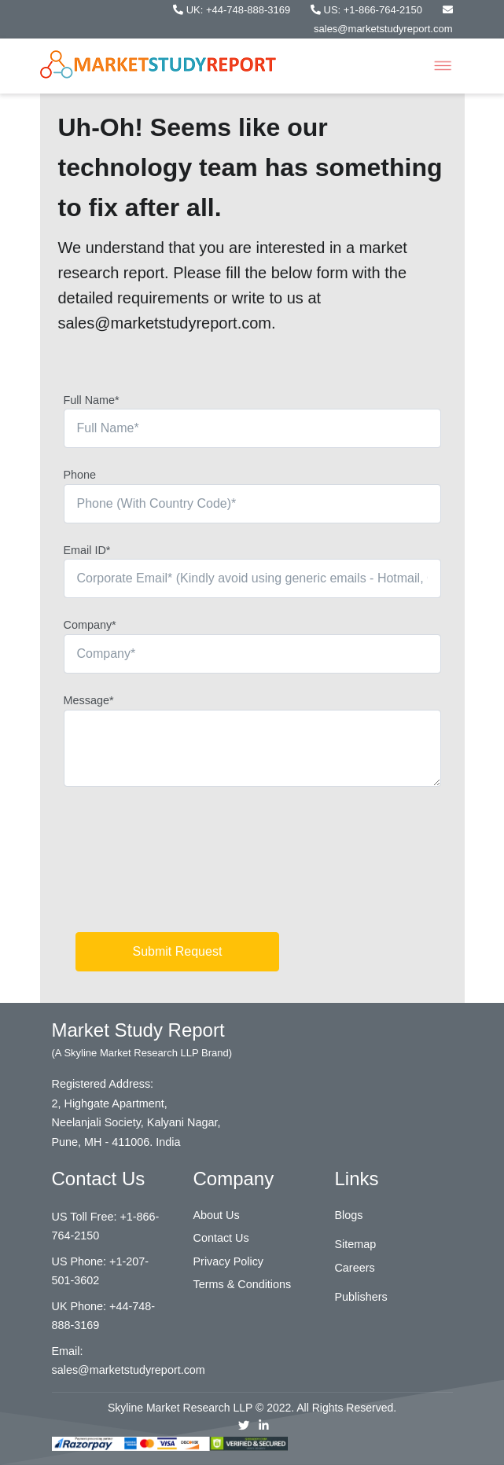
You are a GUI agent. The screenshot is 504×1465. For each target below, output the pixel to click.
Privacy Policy (228, 1261)
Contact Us (220, 1238)
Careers (354, 1267)
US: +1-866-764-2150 (368, 10)
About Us (216, 1215)
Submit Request (178, 951)
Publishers (360, 1297)
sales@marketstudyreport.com (128, 1370)
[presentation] (183, 865)
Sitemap (355, 1244)
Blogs (348, 1215)
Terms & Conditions (242, 1284)
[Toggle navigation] (443, 66)
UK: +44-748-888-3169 (233, 10)
